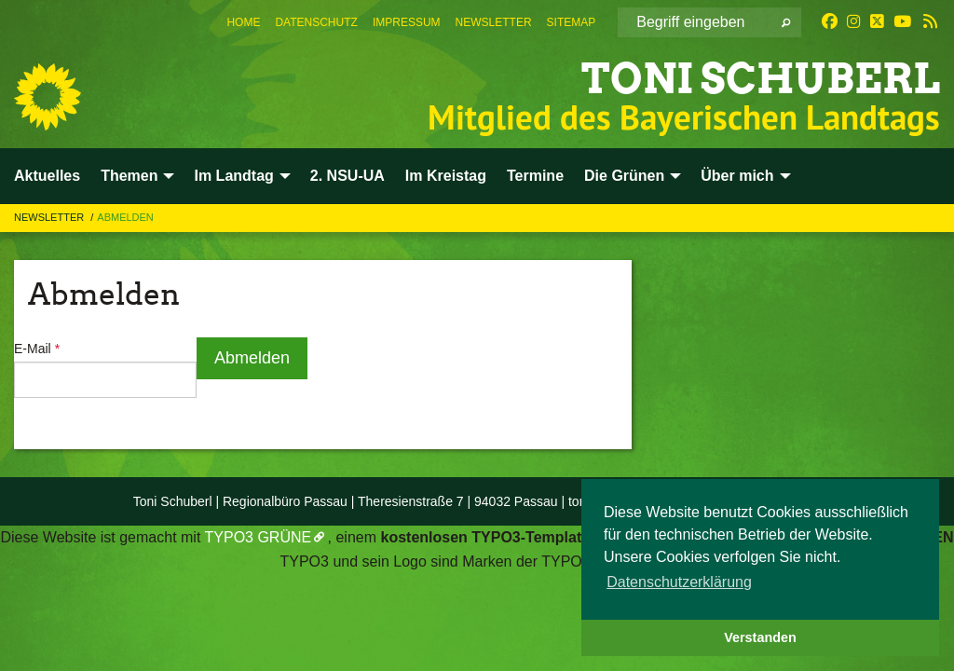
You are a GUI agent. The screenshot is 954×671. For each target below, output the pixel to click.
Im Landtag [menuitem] (233, 176)
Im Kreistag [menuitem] (445, 176)
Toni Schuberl (760, 78)
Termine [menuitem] (535, 176)
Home (243, 22)
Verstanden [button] (760, 637)
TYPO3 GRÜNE (258, 537)
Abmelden (125, 217)
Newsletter (494, 22)
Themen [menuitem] (129, 176)
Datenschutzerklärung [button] (679, 582)
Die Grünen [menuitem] (624, 176)
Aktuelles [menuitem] (47, 176)
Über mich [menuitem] (737, 176)
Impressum (407, 22)
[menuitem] (243, 22)
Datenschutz (316, 22)
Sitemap (571, 22)
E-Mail (37, 348)
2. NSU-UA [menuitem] (347, 176)
